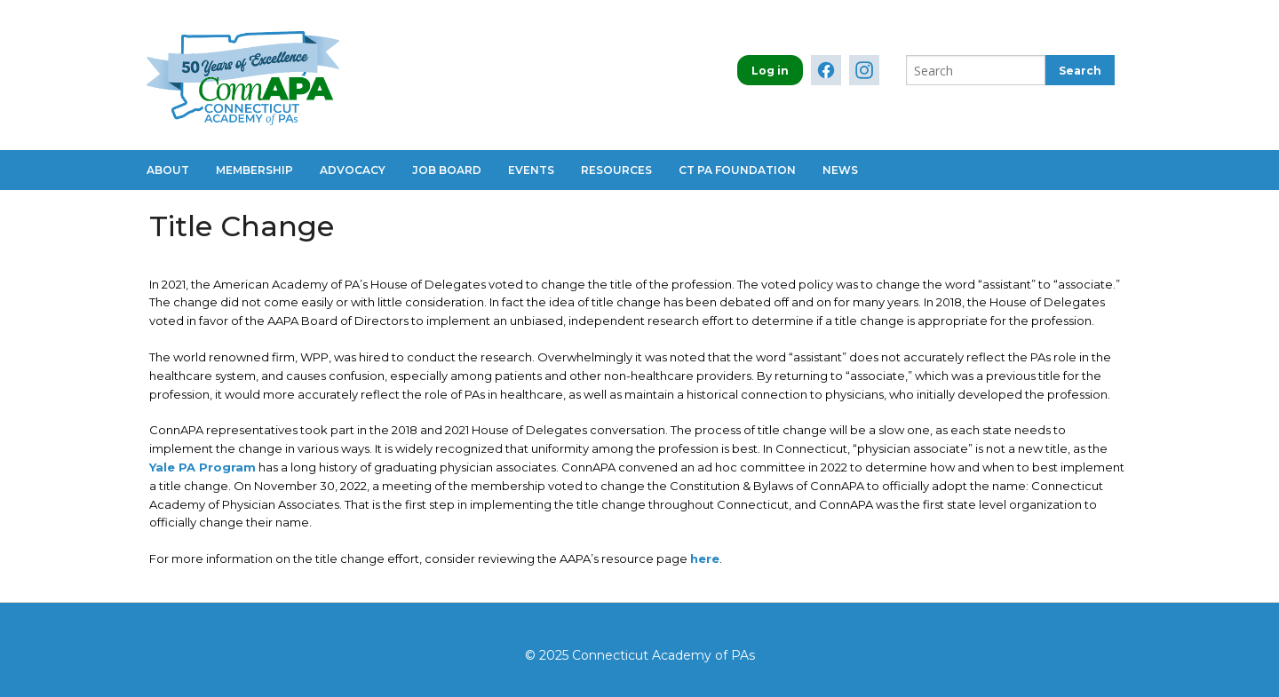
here (704, 558)
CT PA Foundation (737, 170)
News (840, 170)
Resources (616, 170)
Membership (254, 170)
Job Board (446, 170)
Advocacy (352, 170)
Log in (770, 70)
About (168, 170)
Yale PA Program (202, 467)
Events (531, 170)
